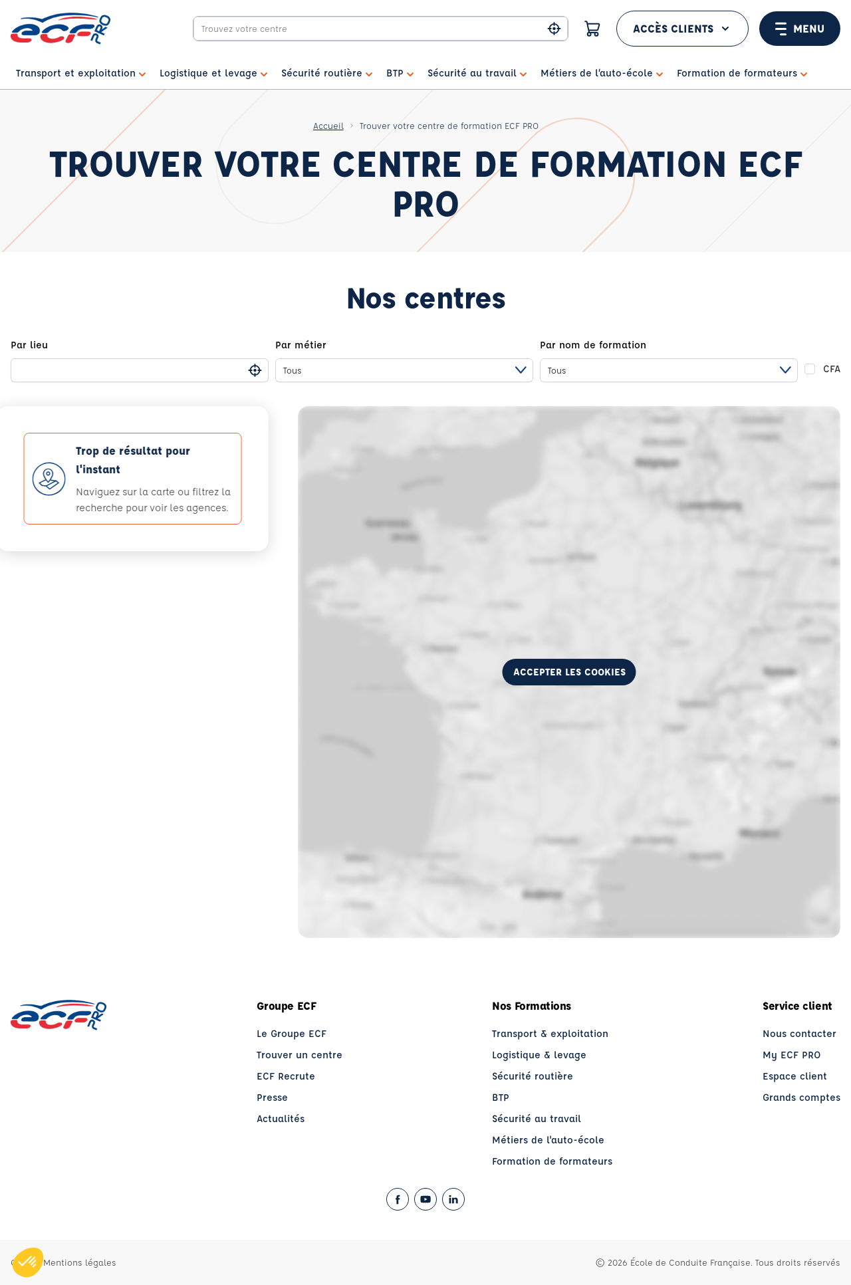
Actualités (280, 1118)
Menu (799, 28)
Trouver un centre (299, 1054)
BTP (500, 1097)
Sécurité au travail (536, 1118)
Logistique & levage (539, 1054)
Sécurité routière (532, 1076)
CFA (831, 368)
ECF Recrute (286, 1076)
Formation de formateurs (552, 1161)
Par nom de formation (593, 344)
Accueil (328, 125)
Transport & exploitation (550, 1033)
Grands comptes (801, 1097)
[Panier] (592, 28)
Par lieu (29, 344)
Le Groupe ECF (291, 1033)
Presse (272, 1097)
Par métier (300, 344)
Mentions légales (79, 1262)
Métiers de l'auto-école (548, 1139)
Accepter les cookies (569, 671)
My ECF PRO (792, 1054)
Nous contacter (799, 1033)
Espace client (795, 1076)
